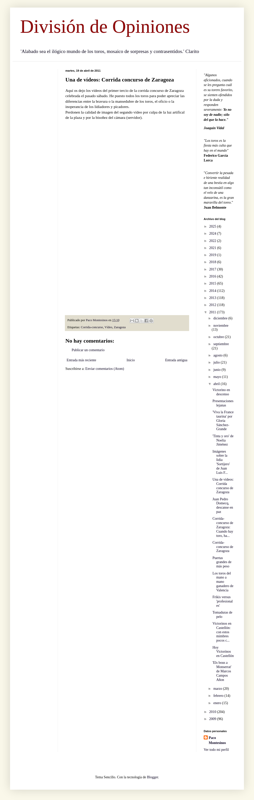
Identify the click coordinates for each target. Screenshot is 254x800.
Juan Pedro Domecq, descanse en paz (223, 505)
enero (217, 703)
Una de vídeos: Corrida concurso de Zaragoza (223, 486)
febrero (218, 696)
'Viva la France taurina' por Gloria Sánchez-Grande (223, 420)
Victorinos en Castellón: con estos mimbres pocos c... (222, 632)
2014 (213, 291)
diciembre (220, 318)
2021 (213, 248)
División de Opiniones (105, 26)
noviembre (220, 325)
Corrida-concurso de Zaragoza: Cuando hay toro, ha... (223, 527)
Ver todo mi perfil (216, 750)
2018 (213, 262)
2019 (213, 255)
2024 (213, 233)
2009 (213, 719)
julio (217, 362)
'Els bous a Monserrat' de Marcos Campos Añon (222, 671)
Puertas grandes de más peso (222, 562)
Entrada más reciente (81, 360)
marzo (218, 689)
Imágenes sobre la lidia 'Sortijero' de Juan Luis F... (221, 462)
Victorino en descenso (221, 392)
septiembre (221, 344)
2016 (213, 276)
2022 (213, 241)
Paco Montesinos (217, 740)
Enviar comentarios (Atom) (104, 369)
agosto (218, 355)
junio (217, 370)
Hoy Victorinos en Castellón (223, 652)
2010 (213, 712)
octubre (219, 337)
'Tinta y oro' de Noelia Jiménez (223, 440)
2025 (213, 226)
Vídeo (108, 327)
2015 (213, 283)
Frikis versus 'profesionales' (223, 601)
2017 (213, 269)
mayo (217, 377)
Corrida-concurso (92, 327)
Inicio (130, 360)
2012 (213, 305)
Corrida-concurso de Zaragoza (223, 547)
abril (217, 384)
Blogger (152, 777)
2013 (213, 298)
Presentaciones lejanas (223, 403)
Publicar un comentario (88, 350)
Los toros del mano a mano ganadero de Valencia (223, 581)
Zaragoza (120, 327)
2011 (213, 312)
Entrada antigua (176, 360)
